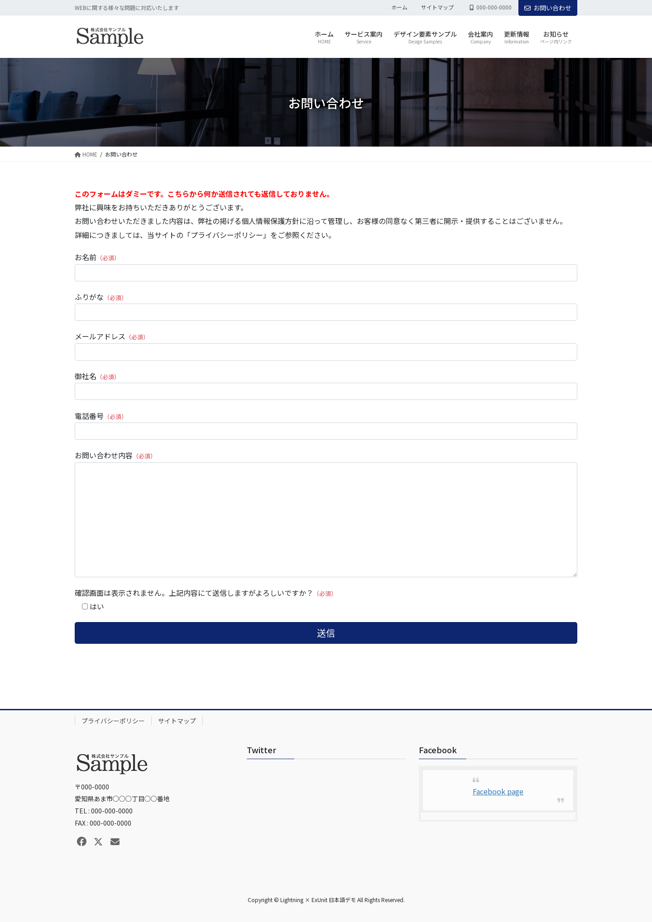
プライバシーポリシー (113, 720)
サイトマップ (437, 7)
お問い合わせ (547, 7)
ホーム (399, 7)
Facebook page (498, 791)
